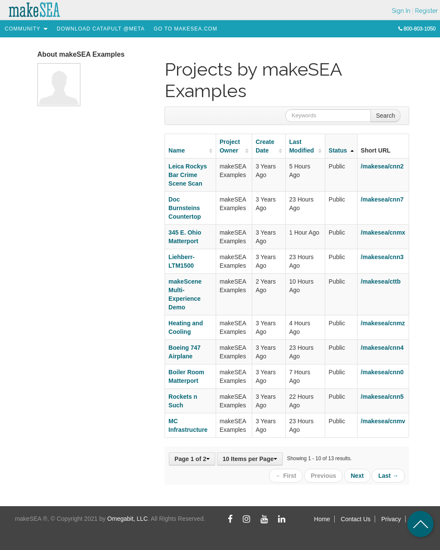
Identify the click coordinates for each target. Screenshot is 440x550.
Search (385, 115)
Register (426, 10)
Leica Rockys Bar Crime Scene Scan (187, 175)
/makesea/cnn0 (382, 372)
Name (176, 150)
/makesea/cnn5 (382, 396)
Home (322, 519)
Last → (388, 475)
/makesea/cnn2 (382, 166)
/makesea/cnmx (383, 232)
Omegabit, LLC (127, 518)
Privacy (391, 519)
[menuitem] (22, 29)
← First (285, 475)
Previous (323, 475)
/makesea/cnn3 (382, 257)
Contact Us (355, 519)
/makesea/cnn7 (382, 199)
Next (357, 475)
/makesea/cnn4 (382, 347)
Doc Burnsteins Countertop (184, 208)
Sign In (401, 10)
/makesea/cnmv (383, 421)
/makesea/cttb (381, 281)
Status (338, 150)
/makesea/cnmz (383, 323)
